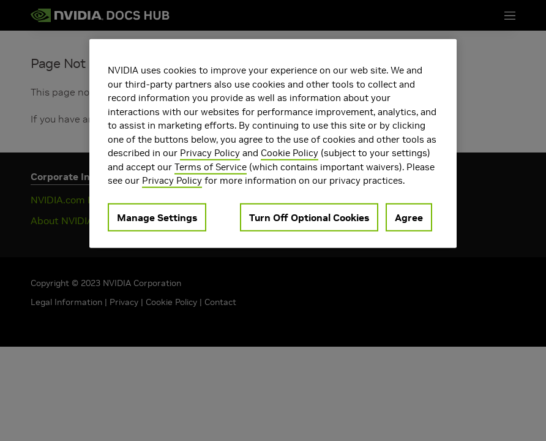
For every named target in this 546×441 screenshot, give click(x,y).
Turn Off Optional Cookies (309, 217)
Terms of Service (210, 166)
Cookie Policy (289, 153)
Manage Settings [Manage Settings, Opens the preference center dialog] (157, 217)
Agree (409, 217)
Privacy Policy (210, 153)
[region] (273, 143)
